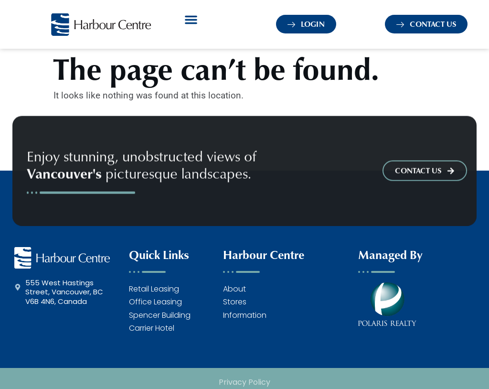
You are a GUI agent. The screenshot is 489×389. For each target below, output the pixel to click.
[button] (191, 20)
